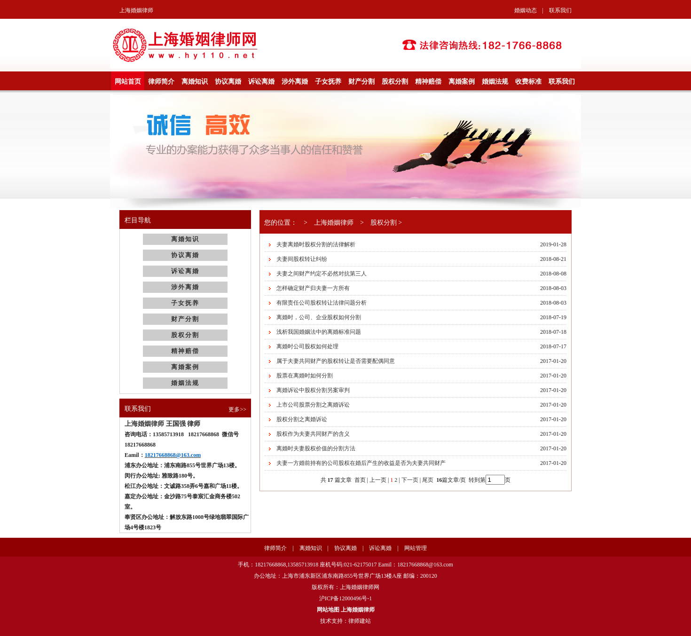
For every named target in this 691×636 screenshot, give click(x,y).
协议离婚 (228, 81)
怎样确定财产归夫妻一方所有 (313, 288)
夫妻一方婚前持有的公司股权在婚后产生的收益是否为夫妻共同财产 (361, 463)
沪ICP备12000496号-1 (345, 598)
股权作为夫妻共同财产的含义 (313, 434)
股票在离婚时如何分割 (304, 375)
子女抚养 (328, 81)
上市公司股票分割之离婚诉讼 (313, 404)
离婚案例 (461, 81)
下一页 (409, 480)
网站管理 (415, 548)
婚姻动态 (525, 10)
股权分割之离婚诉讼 (301, 419)
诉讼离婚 (261, 81)
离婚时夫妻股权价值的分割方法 (315, 448)
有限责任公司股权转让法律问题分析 (321, 302)
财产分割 (361, 81)
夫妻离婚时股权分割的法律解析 (315, 244)
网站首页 (128, 81)
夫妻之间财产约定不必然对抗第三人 (321, 273)
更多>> (237, 409)
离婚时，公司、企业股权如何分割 (318, 317)
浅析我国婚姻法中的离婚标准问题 (318, 332)
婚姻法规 (495, 81)
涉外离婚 (295, 81)
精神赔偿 (428, 81)
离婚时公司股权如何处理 (307, 346)
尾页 (428, 480)
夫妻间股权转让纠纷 (301, 259)
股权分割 (395, 81)
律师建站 (359, 621)
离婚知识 (194, 81)
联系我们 (560, 10)
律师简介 (161, 81)
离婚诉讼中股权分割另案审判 (313, 390)
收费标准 (528, 81)
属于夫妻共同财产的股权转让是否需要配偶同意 (335, 361)
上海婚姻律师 (136, 10)
